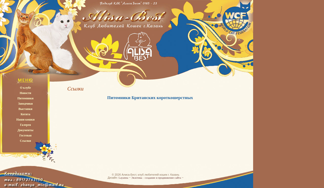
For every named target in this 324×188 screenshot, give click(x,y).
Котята (25, 114)
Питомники (25, 98)
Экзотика (136, 177)
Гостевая (25, 135)
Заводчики (25, 103)
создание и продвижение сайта (163, 177)
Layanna (123, 177)
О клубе (25, 87)
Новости (25, 93)
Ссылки (25, 141)
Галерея (25, 125)
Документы (25, 130)
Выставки (25, 109)
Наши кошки (25, 119)
